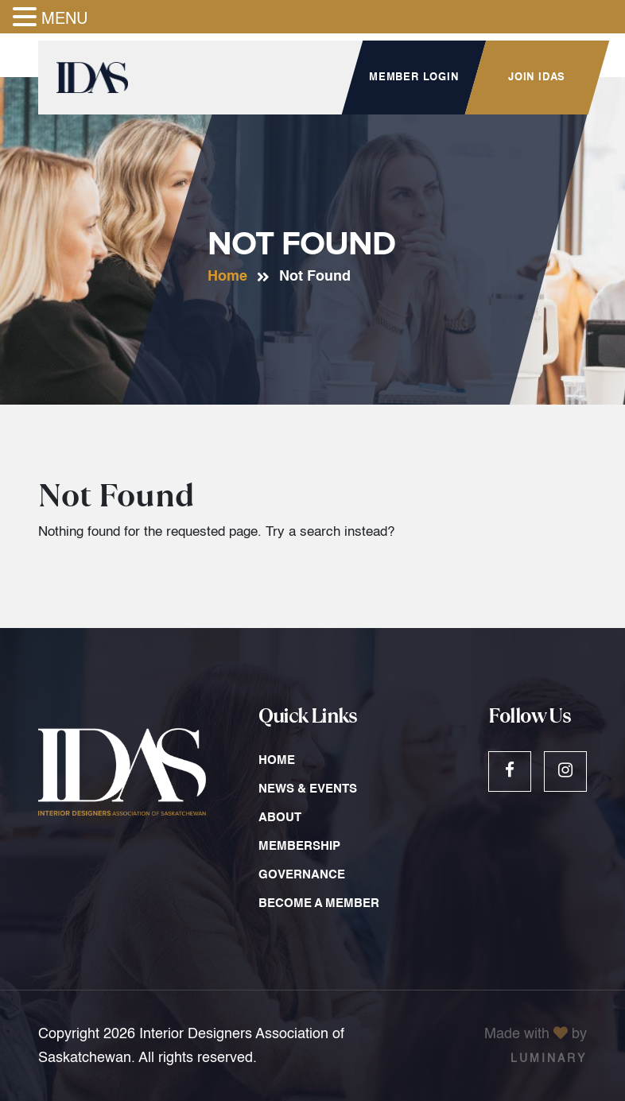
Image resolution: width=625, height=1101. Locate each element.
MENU (64, 20)
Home (227, 276)
